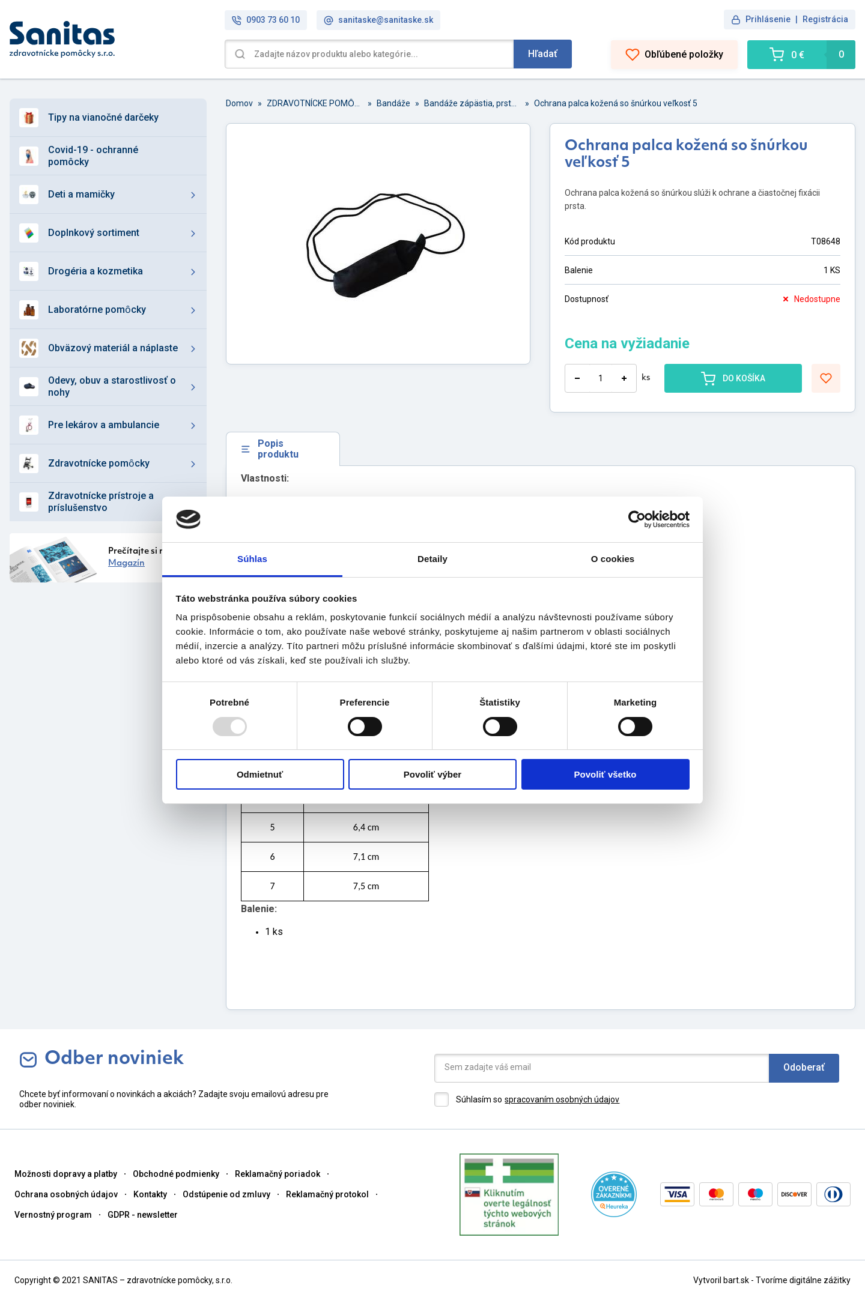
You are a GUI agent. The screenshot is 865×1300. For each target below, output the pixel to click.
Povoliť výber (432, 774)
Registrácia (825, 19)
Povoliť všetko (605, 774)
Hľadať (542, 53)
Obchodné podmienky (176, 1174)
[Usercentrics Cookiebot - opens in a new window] (637, 519)
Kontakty (150, 1194)
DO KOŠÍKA (733, 378)
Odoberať (804, 1067)
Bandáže (393, 103)
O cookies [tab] (613, 559)
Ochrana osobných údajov (66, 1194)
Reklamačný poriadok (277, 1174)
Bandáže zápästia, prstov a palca (472, 103)
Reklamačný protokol (327, 1194)
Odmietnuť (260, 774)
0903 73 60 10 (266, 20)
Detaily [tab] (432, 559)
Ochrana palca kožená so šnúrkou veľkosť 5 (615, 103)
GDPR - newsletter (143, 1215)
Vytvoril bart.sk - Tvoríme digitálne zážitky (772, 1280)
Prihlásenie (768, 19)
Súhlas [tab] (252, 559)
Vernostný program (53, 1215)
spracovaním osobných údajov (562, 1099)
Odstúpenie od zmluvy (226, 1194)
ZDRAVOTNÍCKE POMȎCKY (315, 103)
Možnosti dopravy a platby (65, 1174)
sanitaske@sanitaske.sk (378, 20)
